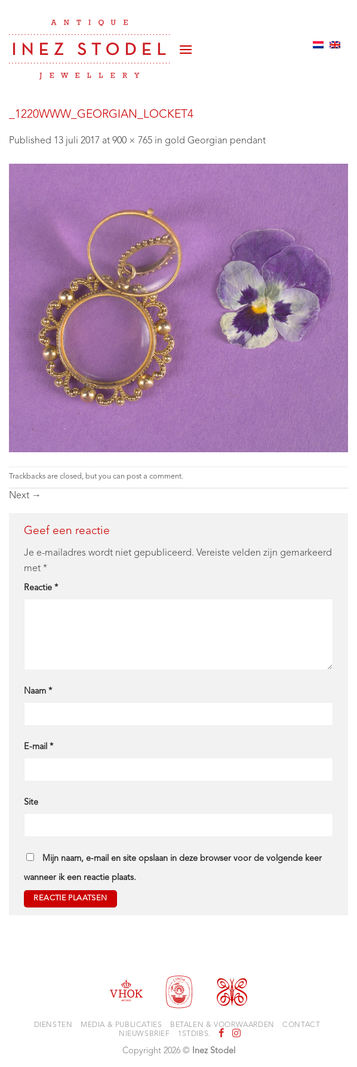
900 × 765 (132, 141)
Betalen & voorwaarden (222, 1025)
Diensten (53, 1025)
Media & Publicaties (121, 1025)
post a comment (154, 476)
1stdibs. (194, 1034)
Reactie (41, 588)
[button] (185, 45)
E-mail (38, 747)
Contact (301, 1025)
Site (31, 802)
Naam (38, 691)
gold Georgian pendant (215, 141)
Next (25, 496)
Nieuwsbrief (144, 1034)
